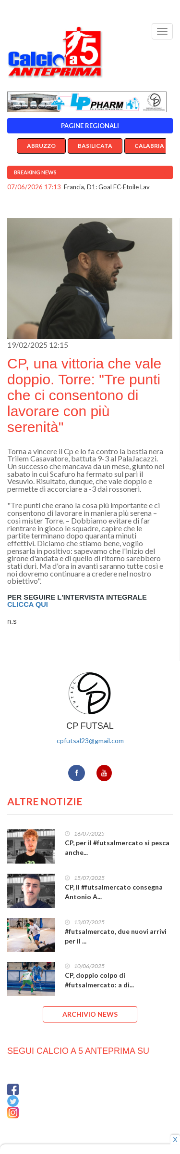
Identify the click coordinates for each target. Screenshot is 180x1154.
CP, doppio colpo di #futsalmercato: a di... (99, 980)
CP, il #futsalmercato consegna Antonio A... (114, 892)
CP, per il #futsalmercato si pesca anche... (117, 847)
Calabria (149, 145)
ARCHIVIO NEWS (90, 1014)
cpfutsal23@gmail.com (90, 740)
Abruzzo (41, 145)
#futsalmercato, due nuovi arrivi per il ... (116, 936)
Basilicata (95, 145)
